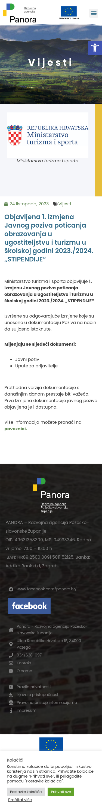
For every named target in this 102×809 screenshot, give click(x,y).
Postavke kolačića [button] (26, 791)
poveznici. (15, 429)
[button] (95, 48)
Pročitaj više (20, 799)
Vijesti (64, 204)
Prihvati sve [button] (61, 791)
